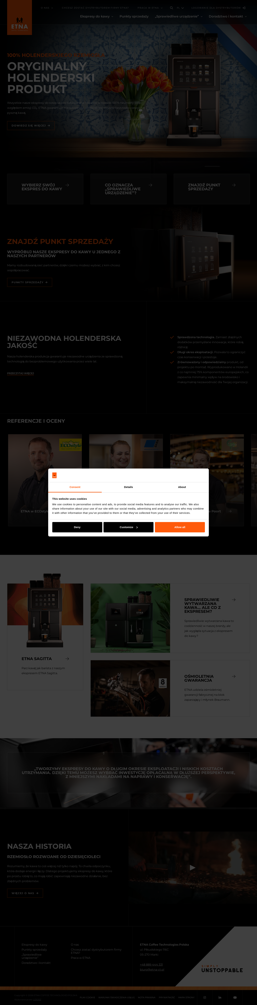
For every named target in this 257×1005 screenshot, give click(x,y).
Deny (77, 527)
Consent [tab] (75, 486)
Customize (129, 527)
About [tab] (182, 486)
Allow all (179, 527)
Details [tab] (128, 486)
